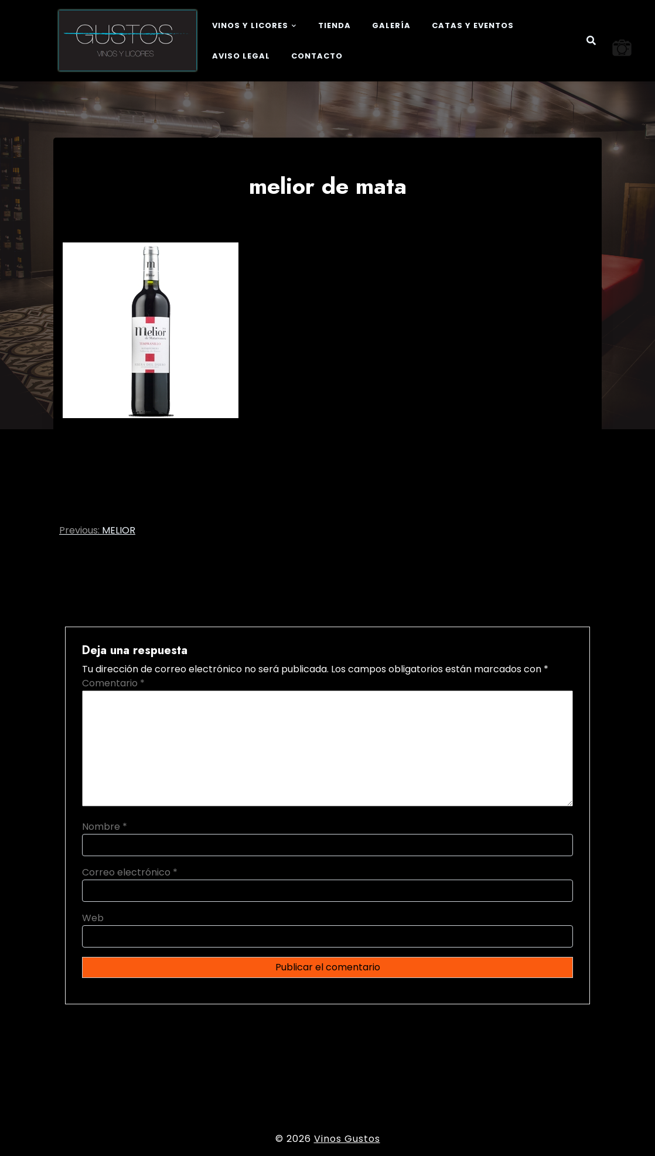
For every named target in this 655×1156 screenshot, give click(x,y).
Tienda (334, 25)
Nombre (104, 826)
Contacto (317, 55)
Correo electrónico (130, 872)
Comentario (113, 683)
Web (93, 918)
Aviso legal (241, 55)
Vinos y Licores (250, 25)
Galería (391, 25)
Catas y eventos (473, 25)
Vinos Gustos (347, 1138)
